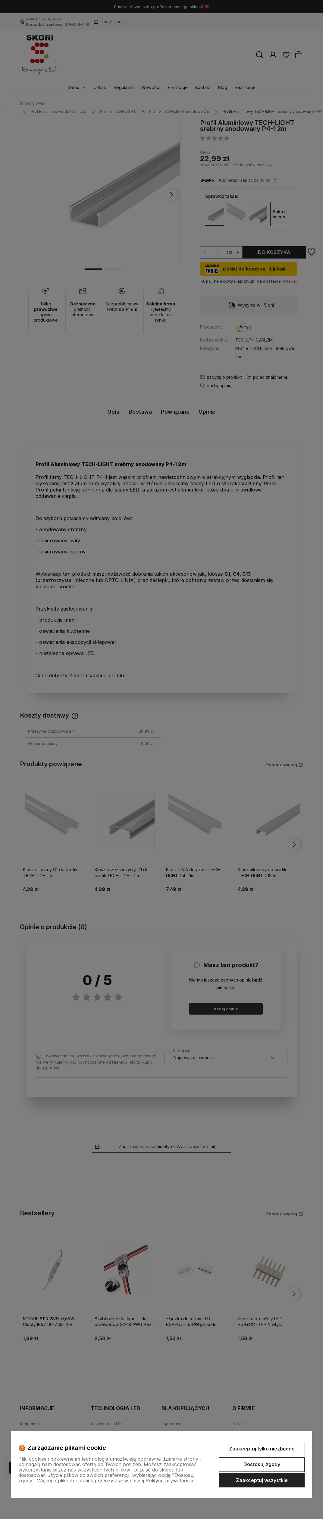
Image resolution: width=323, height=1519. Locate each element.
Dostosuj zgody (261, 1464)
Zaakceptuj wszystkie (262, 1480)
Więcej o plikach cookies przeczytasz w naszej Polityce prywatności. (115, 1481)
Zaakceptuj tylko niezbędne (262, 1449)
